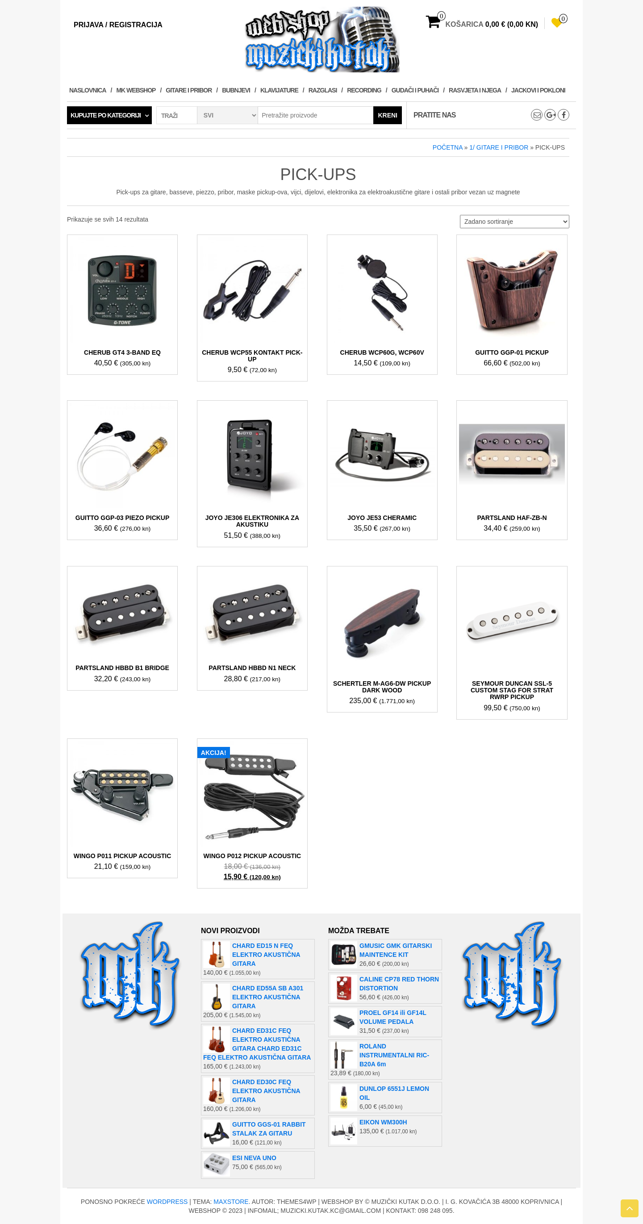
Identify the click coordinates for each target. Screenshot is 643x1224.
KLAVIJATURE (279, 90)
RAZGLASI (323, 90)
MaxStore (230, 1201)
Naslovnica (87, 90)
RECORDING (364, 90)
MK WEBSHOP (135, 90)
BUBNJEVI (236, 90)
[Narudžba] (514, 221)
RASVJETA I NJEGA (475, 90)
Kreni (387, 115)
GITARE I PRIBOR (189, 90)
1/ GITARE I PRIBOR (498, 147)
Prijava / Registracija (118, 25)
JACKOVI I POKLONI (538, 90)
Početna (448, 147)
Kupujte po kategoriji (106, 115)
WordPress (167, 1201)
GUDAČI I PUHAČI (415, 90)
